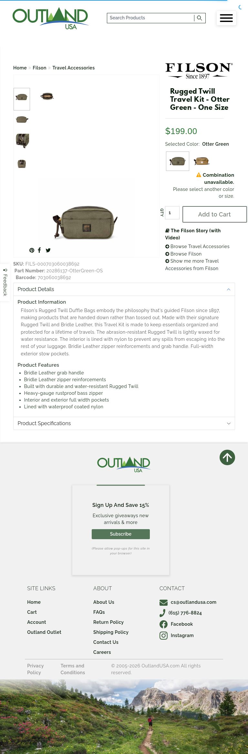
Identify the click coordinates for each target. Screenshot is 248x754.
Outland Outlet (44, 632)
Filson (39, 67)
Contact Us (106, 642)
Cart (32, 612)
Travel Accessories (73, 67)
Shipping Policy (111, 632)
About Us (103, 602)
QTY (161, 212)
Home (20, 67)
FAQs (99, 612)
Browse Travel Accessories (197, 246)
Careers (102, 652)
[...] (151, 18)
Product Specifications (44, 423)
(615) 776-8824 (181, 612)
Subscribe (120, 534)
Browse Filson (183, 254)
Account (36, 622)
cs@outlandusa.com (188, 602)
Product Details (36, 289)
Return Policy (108, 622)
